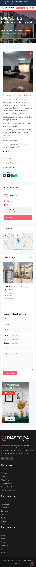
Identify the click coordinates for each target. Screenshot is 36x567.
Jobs (2, 549)
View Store (9, 201)
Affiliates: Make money (8, 490)
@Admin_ (14, 195)
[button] (18, 241)
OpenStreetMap (22, 249)
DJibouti (28, 95)
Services (3, 535)
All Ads (3, 476)
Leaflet (13, 249)
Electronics (4, 511)
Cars (2, 514)
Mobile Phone (5, 507)
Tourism (3, 521)
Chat (9, 217)
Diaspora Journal (6, 487)
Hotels (3, 538)
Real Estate (4, 545)
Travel (3, 518)
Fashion (3, 552)
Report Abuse (8, 168)
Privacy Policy (5, 480)
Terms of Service (6, 483)
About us (4, 473)
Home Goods (5, 504)
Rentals (3, 542)
